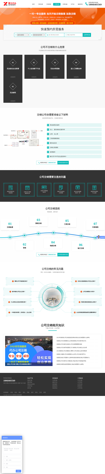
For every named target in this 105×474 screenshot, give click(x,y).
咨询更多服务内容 (63, 138)
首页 (33, 4)
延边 (12, 368)
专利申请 (29, 362)
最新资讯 (80, 4)
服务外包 (54, 358)
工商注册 (40, 4)
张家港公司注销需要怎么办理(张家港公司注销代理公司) (71, 317)
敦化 (24, 368)
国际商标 (29, 358)
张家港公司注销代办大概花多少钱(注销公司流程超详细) (71, 337)
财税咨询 (54, 362)
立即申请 (87, 35)
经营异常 (79, 362)
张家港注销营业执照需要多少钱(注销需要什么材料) (70, 340)
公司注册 (79, 356)
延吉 (16, 368)
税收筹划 (54, 364)
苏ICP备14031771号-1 (27, 371)
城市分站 (34, 371)
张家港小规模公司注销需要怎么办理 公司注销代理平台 (71, 330)
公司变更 (79, 358)
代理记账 (65, 4)
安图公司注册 (9, 359)
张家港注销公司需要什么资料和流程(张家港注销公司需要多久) (73, 333)
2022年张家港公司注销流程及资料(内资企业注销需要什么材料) (73, 313)
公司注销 (79, 360)
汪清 (40, 368)
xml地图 (38, 371)
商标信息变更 (31, 360)
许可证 (72, 4)
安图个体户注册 (22, 359)
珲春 (28, 368)
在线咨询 (12, 77)
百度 (4, 359)
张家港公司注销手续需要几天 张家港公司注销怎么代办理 (72, 323)
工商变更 (48, 4)
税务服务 (54, 360)
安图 (44, 368)
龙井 (32, 368)
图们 (20, 368)
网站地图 (42, 371)
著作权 (29, 364)
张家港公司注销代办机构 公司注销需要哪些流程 (69, 320)
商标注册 (29, 356)
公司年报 (79, 364)
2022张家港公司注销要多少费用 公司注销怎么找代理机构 (72, 327)
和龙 (36, 368)
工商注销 (56, 4)
